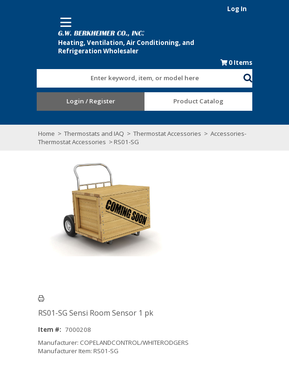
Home (17, 128)
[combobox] (140, 70)
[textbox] (135, 72)
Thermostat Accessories (138, 128)
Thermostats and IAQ (65, 128)
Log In (269, 9)
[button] (279, 71)
